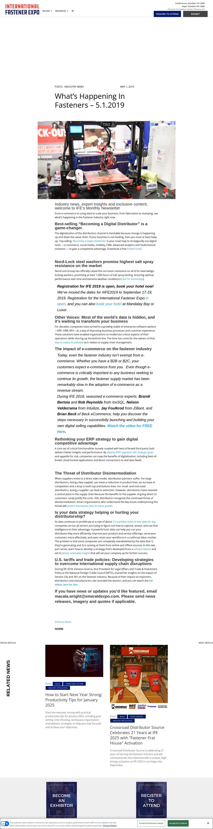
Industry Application (57, 628)
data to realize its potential (69, 282)
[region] (106, 823)
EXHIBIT (195, 13)
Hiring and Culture (74, 623)
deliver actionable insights (76, 493)
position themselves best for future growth (89, 445)
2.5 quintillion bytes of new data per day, (134, 461)
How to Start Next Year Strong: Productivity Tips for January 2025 (73, 639)
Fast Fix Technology (132, 218)
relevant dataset (142, 489)
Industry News (74, 26)
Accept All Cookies (178, 823)
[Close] (208, 823)
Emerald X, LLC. (160, 804)
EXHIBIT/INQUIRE (61, 767)
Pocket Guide (134, 188)
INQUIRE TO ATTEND (167, 13)
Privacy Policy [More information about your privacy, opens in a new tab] (110, 825)
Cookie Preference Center (151, 823)
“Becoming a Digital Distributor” (89, 180)
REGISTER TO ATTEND (151, 767)
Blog (57, 623)
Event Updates (136, 656)
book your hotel (109, 244)
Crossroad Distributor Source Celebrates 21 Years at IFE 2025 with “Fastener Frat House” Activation (137, 674)
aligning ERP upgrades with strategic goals (130, 392)
